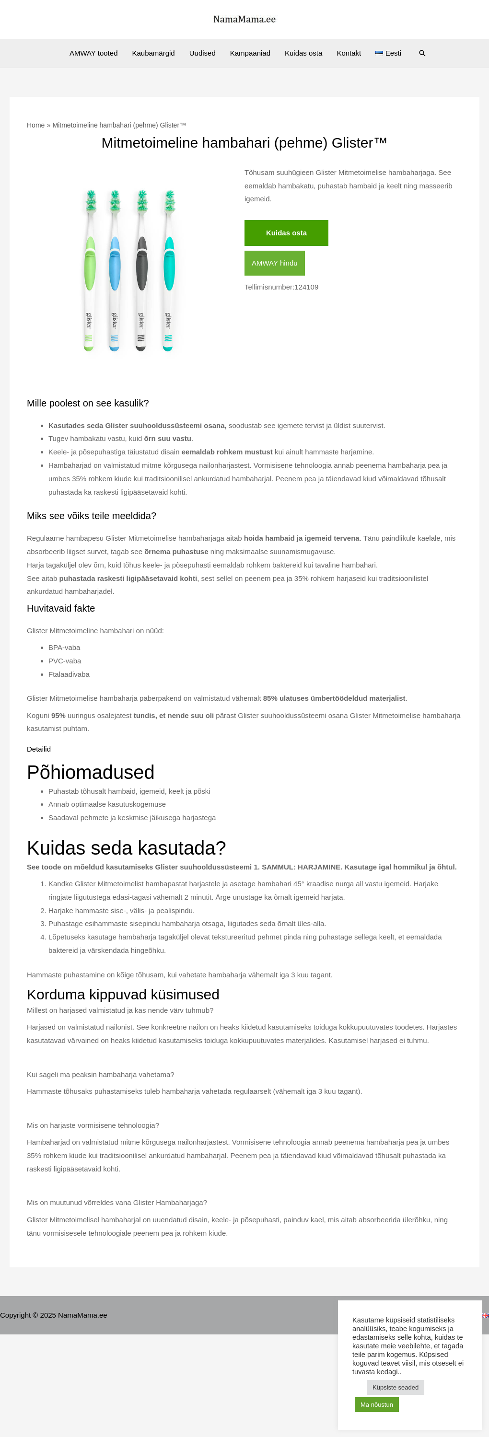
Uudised (202, 53)
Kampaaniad (250, 53)
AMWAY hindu (275, 263)
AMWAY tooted (94, 53)
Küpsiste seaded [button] (396, 1387)
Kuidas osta (303, 53)
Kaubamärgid (153, 53)
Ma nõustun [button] (377, 1404)
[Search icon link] (422, 53)
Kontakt (349, 53)
